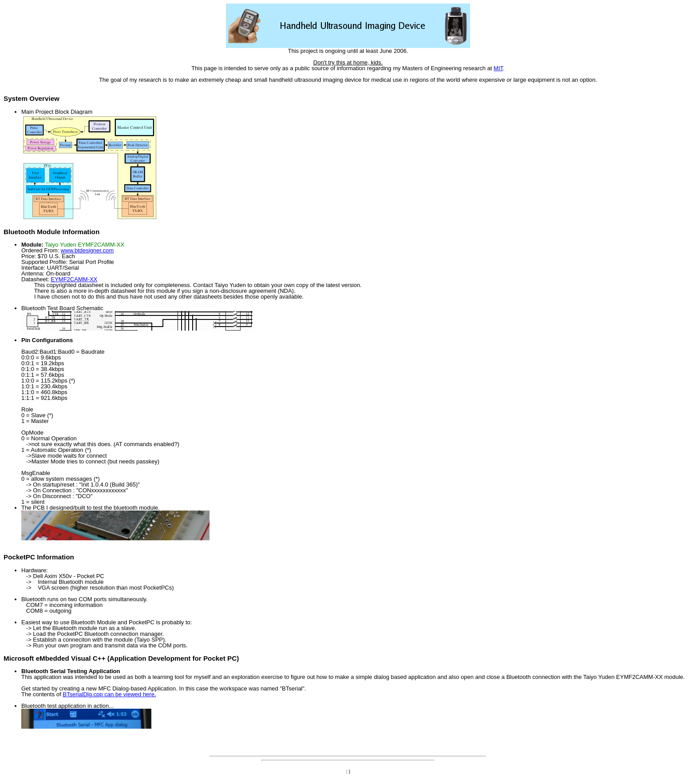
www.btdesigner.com (87, 250)
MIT (498, 68)
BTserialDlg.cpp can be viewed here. (109, 694)
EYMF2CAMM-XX (74, 279)
